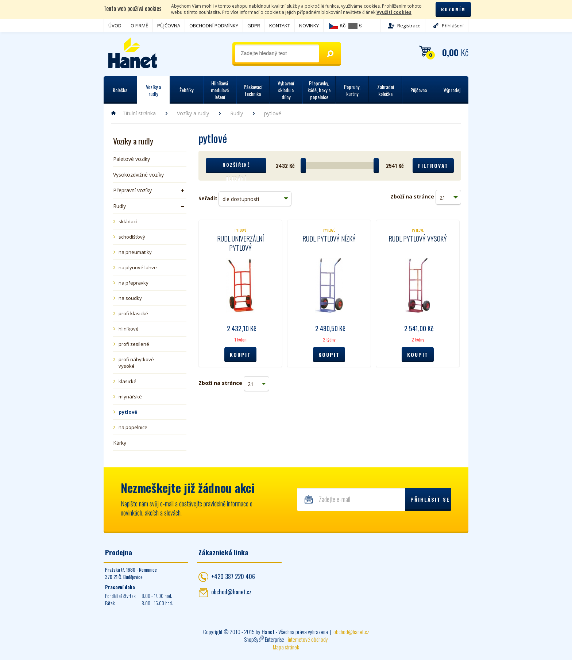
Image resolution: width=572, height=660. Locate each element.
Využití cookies (393, 12)
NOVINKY (309, 25)
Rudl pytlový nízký (329, 238)
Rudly (236, 113)
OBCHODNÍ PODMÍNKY (213, 25)
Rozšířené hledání (236, 167)
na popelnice (133, 427)
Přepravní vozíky (132, 190)
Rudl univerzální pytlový (240, 243)
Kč (337, 26)
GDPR (253, 25)
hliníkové (129, 328)
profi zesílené (134, 344)
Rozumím (453, 9)
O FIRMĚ (139, 25)
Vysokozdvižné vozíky (138, 174)
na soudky (130, 298)
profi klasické (133, 313)
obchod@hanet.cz (231, 591)
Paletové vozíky (131, 158)
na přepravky (133, 282)
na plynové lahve (138, 267)
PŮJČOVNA (168, 25)
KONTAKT (279, 25)
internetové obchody (308, 639)
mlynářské (130, 396)
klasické (127, 381)
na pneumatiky (135, 252)
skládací (128, 221)
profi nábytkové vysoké (136, 362)
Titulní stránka (139, 113)
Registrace (409, 25)
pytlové (128, 412)
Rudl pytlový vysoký (418, 238)
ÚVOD (114, 25)
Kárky (119, 442)
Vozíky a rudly (193, 113)
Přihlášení (453, 25)
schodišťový (132, 236)
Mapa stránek (286, 647)
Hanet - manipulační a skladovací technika (133, 53)
